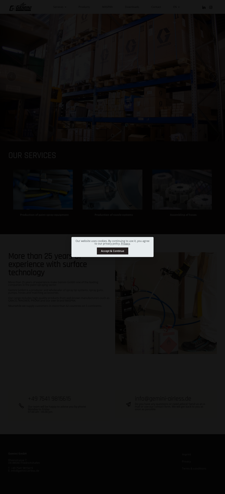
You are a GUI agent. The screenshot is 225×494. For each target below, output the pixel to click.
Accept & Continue (112, 251)
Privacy (125, 243)
